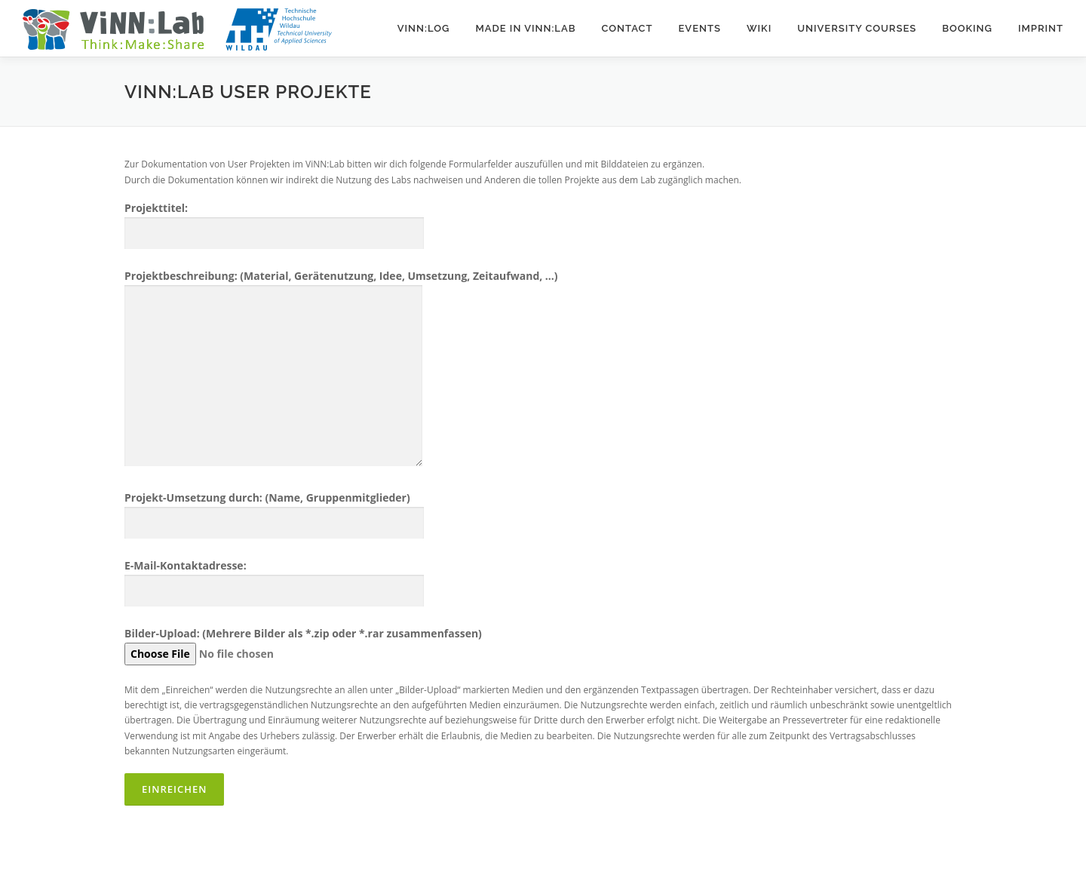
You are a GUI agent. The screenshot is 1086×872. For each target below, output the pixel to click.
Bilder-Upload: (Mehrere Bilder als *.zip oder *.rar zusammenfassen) (303, 643)
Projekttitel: (274, 221)
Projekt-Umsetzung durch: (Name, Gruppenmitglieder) (274, 510)
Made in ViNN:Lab (525, 28)
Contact (626, 28)
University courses (856, 28)
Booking (967, 28)
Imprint (1040, 28)
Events (699, 28)
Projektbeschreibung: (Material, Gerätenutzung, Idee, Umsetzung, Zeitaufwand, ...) (341, 369)
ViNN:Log (423, 28)
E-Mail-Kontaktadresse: (274, 578)
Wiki (759, 28)
